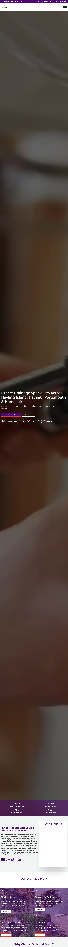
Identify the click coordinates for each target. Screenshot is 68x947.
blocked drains (17, 848)
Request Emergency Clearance (11, 414)
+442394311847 (11, 422)
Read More (7, 912)
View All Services (29, 414)
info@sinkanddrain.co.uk (46, 1)
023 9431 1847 (63, 1)
